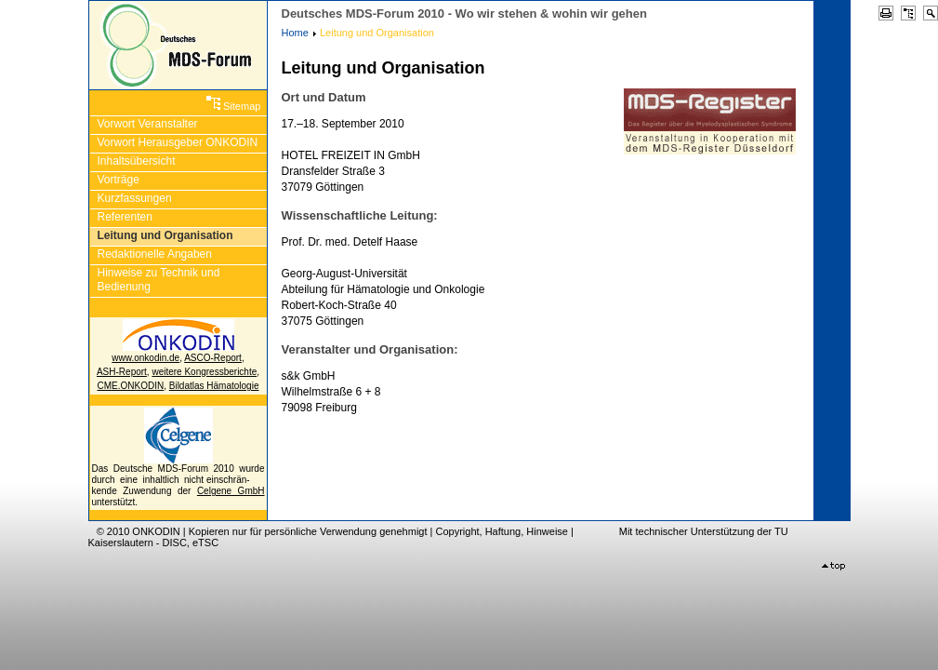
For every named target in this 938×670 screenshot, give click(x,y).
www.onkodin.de (145, 358)
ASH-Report (122, 372)
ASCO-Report (213, 358)
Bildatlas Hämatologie (214, 386)
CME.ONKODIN (131, 386)
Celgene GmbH (231, 491)
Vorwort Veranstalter (148, 123)
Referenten (125, 216)
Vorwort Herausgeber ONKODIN (178, 142)
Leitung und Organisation (165, 235)
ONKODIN (155, 531)
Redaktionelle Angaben (155, 254)
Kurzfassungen (135, 198)
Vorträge (118, 179)
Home (295, 32)
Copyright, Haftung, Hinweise (501, 531)
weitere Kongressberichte (204, 372)
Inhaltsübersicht (137, 161)
